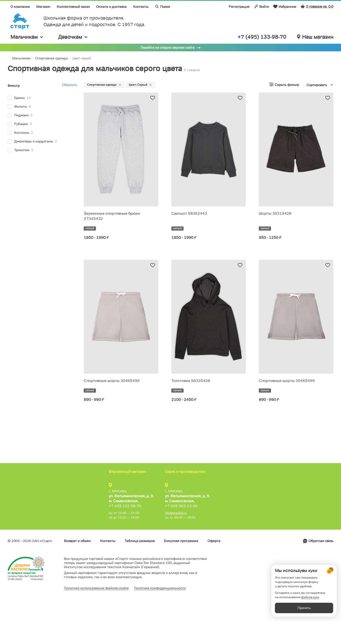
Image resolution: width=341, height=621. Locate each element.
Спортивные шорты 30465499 (112, 380)
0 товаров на (317, 6)
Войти (261, 6)
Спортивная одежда (104, 85)
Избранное (284, 6)
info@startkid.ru (176, 513)
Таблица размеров (140, 541)
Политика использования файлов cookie (96, 588)
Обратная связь (320, 541)
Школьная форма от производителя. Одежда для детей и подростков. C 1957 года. (94, 21)
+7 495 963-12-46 (181, 506)
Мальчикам (27, 37)
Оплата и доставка (111, 7)
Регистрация (239, 7)
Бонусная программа (181, 541)
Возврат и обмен (77, 541)
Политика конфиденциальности (160, 588)
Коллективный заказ (73, 7)
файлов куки (310, 597)
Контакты (140, 7)
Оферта (213, 541)
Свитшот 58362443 (189, 213)
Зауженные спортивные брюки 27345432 (112, 216)
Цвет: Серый (140, 85)
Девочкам (73, 37)
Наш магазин (315, 37)
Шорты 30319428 (275, 213)
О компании (20, 7)
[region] (42, 124)
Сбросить (69, 85)
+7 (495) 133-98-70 (261, 37)
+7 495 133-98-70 (125, 506)
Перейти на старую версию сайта (167, 47)
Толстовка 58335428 (190, 380)
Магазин (43, 7)
